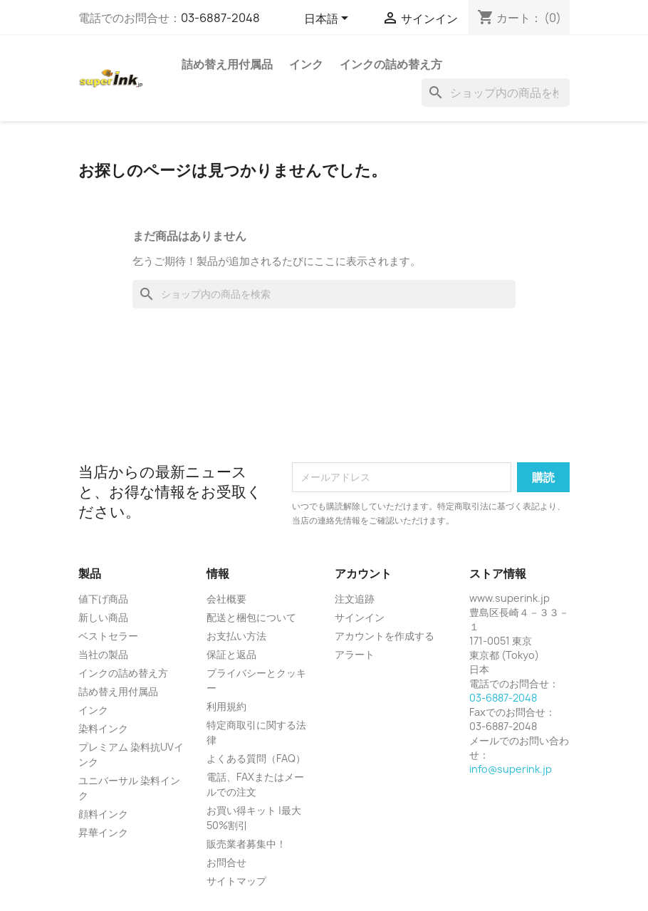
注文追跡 (355, 598)
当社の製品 (103, 654)
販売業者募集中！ (246, 843)
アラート (355, 654)
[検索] (496, 92)
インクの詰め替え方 (391, 64)
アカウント (363, 573)
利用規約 (226, 706)
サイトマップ (236, 880)
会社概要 (226, 598)
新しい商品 (103, 617)
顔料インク (103, 814)
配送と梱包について (251, 617)
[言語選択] (328, 19)
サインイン (360, 617)
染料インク (103, 728)
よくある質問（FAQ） (256, 758)
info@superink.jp (510, 769)
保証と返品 (231, 654)
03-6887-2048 (220, 18)
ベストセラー (108, 635)
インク (306, 64)
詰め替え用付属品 (227, 64)
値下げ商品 (103, 598)
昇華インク (103, 832)
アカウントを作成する (384, 635)
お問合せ (226, 862)
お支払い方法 (236, 635)
